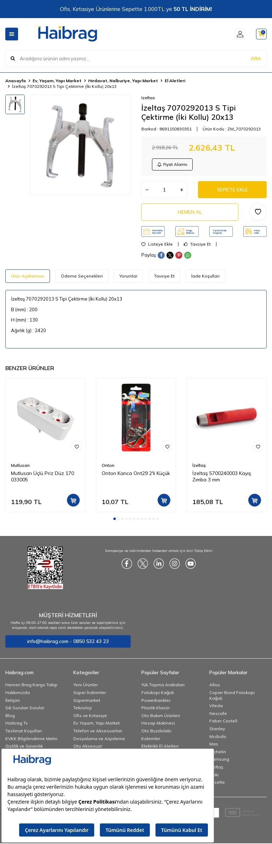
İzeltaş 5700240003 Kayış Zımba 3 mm (221, 478)
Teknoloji (82, 709)
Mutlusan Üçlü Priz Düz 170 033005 (42, 478)
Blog (10, 717)
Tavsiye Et (197, 246)
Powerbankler (155, 702)
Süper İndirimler (89, 694)
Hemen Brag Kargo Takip (31, 686)
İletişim (12, 702)
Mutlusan (20, 467)
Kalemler (150, 740)
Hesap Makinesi (158, 725)
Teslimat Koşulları (23, 733)
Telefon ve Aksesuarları (97, 733)
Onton (108, 467)
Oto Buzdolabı (156, 733)
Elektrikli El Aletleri (159, 748)
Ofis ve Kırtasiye (90, 717)
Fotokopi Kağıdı (157, 694)
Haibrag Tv (16, 725)
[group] (80, 145)
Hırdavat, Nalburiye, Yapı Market (123, 80)
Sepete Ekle (232, 191)
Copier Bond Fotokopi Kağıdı (232, 697)
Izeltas (148, 97)
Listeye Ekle (157, 246)
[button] (114, 520)
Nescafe (218, 715)
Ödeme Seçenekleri (82, 278)
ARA (256, 58)
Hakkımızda (17, 694)
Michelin (217, 753)
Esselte (217, 784)
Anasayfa (15, 80)
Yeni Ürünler (85, 686)
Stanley (217, 730)
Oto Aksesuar (87, 748)
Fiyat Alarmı (173, 164)
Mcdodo (217, 738)
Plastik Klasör (155, 709)
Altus (214, 686)
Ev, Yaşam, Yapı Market (57, 80)
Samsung (219, 761)
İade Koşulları (205, 278)
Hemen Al (190, 214)
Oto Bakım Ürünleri (160, 717)
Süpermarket (86, 702)
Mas (213, 746)
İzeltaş (199, 467)
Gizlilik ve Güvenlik (24, 748)
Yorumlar (128, 278)
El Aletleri (175, 80)
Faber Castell (223, 723)
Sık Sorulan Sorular (24, 709)
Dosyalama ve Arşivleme (99, 740)
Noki (214, 776)
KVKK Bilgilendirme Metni (31, 740)
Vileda (216, 707)
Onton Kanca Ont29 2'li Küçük (136, 475)
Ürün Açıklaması (27, 278)
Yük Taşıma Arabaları (163, 686)
